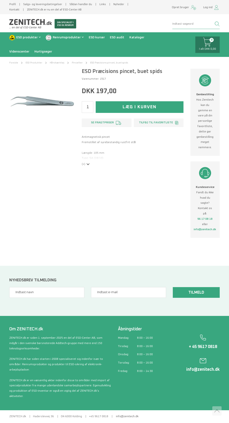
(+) (83, 164)
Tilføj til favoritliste (156, 122)
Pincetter (77, 63)
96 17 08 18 (205, 219)
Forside (13, 63)
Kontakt (14, 9)
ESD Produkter (34, 63)
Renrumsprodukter (67, 37)
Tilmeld (196, 292)
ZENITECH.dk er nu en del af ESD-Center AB (54, 9)
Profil (12, 4)
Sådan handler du (80, 4)
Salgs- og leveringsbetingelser (42, 4)
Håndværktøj (57, 63)
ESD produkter (27, 37)
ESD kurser (97, 37)
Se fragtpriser (102, 122)
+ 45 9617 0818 (203, 347)
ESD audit (117, 37)
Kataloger (136, 37)
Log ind (208, 7)
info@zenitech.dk (205, 229)
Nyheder (118, 4)
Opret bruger (180, 7)
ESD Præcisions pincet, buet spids (109, 63)
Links (102, 4)
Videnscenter (19, 51)
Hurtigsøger (43, 51)
